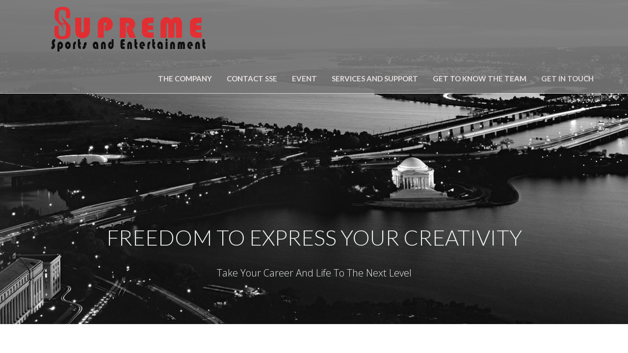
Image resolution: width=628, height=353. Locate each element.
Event (304, 78)
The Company (185, 78)
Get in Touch (567, 78)
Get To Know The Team (479, 78)
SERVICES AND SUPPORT (375, 78)
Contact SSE (252, 78)
